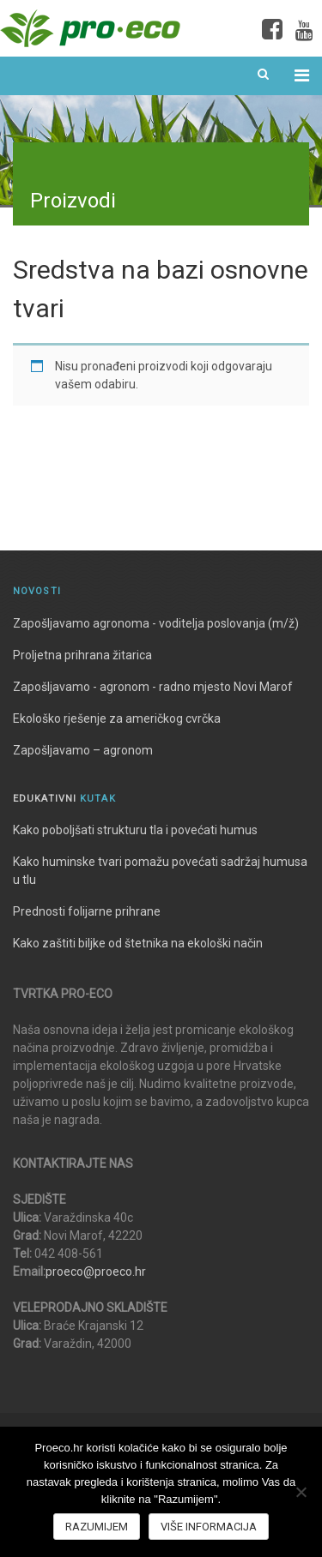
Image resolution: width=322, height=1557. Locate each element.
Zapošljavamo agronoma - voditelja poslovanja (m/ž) (156, 623)
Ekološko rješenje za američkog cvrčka (117, 718)
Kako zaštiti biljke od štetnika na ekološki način (138, 943)
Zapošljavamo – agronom (83, 750)
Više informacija (209, 1526)
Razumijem (96, 1526)
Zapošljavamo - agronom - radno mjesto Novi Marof (153, 687)
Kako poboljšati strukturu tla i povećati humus (135, 830)
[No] (300, 1491)
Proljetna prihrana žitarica (82, 655)
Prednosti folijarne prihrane (87, 911)
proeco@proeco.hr (96, 1271)
